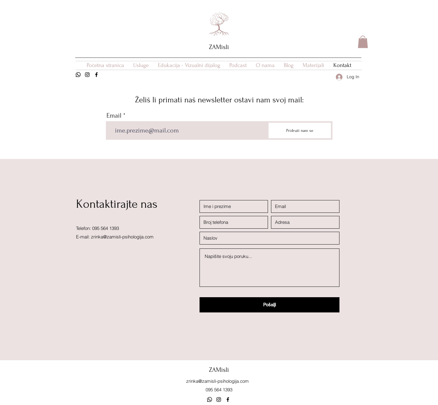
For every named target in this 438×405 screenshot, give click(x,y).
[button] (363, 42)
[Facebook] (96, 75)
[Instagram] (87, 75)
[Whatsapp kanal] (210, 399)
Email (113, 115)
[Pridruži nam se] (299, 130)
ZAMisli (219, 47)
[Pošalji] (269, 304)
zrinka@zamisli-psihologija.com (122, 237)
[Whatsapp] (78, 75)
